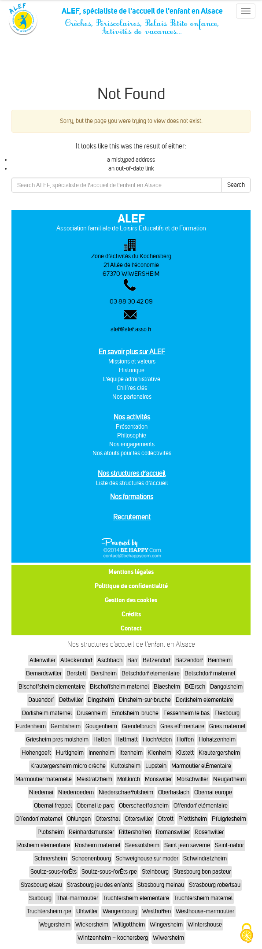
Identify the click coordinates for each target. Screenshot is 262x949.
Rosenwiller (209, 832)
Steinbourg (155, 871)
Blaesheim (167, 686)
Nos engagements (132, 444)
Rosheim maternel (97, 845)
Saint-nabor (229, 845)
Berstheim (104, 673)
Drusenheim (92, 713)
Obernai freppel (53, 805)
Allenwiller (42, 660)
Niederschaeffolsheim (126, 792)
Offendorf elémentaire (200, 805)
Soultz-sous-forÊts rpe (109, 871)
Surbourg (40, 898)
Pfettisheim (192, 819)
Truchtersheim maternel (203, 898)
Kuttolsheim (125, 766)
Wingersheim (166, 924)
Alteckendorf (76, 660)
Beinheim (220, 660)
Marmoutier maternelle (43, 779)
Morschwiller (192, 779)
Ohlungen (79, 819)
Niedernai (41, 792)
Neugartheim (229, 779)
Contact (131, 628)
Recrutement (132, 517)
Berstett (76, 673)
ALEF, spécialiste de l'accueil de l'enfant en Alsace (142, 14)
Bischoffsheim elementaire (51, 686)
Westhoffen (156, 911)
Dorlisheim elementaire (204, 700)
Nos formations (131, 497)
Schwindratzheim (205, 858)
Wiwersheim (168, 938)
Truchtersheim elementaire (136, 898)
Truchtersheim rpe (49, 911)
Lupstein (155, 766)
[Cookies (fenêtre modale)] (246, 934)
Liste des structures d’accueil (132, 483)
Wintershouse (205, 924)
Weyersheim (54, 924)
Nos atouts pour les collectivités (131, 453)
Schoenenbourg (91, 858)
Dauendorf (41, 700)
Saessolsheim (142, 845)
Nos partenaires (131, 396)
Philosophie (131, 435)
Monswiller (158, 779)
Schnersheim (50, 858)
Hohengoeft (36, 752)
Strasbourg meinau (160, 885)
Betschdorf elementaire (151, 673)
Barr (132, 660)
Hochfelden (157, 739)
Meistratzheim (94, 779)
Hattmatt (126, 739)
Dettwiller (71, 700)
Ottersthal (108, 819)
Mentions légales (131, 571)
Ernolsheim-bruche (135, 713)
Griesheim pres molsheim (57, 739)
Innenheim (101, 752)
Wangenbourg (120, 911)
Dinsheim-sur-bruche (145, 700)
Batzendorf (156, 660)
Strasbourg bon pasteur (202, 871)
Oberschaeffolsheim (144, 805)
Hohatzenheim (217, 739)
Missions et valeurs (131, 361)
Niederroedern (76, 792)
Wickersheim (91, 924)
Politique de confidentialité (131, 586)
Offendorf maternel (38, 819)
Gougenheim (101, 726)
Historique (131, 370)
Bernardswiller (44, 673)
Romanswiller (173, 832)
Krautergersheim (219, 752)
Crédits (131, 614)
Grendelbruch (138, 726)
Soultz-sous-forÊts (53, 871)
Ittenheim (131, 752)
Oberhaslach (173, 792)
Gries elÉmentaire (182, 726)
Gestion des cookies (131, 600)
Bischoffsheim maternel (119, 686)
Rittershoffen (135, 832)
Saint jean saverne (187, 845)
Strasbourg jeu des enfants (100, 885)
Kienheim (159, 752)
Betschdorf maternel (210, 673)
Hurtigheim (70, 752)
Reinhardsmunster (91, 832)
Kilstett (185, 752)
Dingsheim (101, 700)
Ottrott (165, 819)
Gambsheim (66, 726)
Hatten (102, 739)
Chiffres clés (132, 388)
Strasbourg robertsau (214, 885)
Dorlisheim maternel (47, 713)
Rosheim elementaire (43, 845)
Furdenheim (31, 726)
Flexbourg (227, 713)
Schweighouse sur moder (147, 858)
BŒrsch (195, 686)
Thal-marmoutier (77, 898)
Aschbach (109, 660)
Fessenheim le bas (186, 713)
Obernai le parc (95, 805)
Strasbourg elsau (41, 885)
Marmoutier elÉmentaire (201, 766)
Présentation (132, 426)
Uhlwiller (87, 911)
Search (236, 185)
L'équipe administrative (131, 379)
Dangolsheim (226, 686)
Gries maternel (227, 726)
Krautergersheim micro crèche (68, 766)
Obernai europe (213, 792)
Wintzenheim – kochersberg (112, 938)
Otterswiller (139, 819)
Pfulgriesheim (229, 819)
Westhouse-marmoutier (205, 911)
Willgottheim (129, 924)
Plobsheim (50, 832)
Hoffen (185, 739)
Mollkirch (128, 779)
